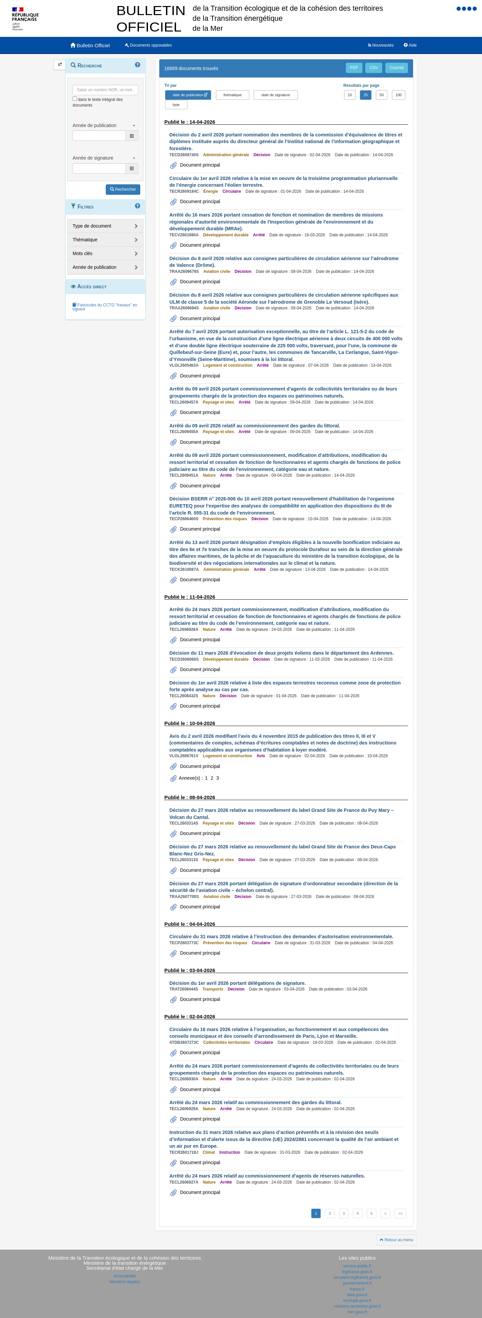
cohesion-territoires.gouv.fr (357, 1306)
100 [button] (399, 95)
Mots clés (82, 253)
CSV (374, 67)
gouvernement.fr (357, 1283)
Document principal (199, 165)
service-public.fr (357, 1266)
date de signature (275, 95)
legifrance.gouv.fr (357, 1271)
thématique (233, 95)
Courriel (397, 67)
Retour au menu (396, 1240)
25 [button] (366, 95)
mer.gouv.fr (357, 1312)
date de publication (188, 95)
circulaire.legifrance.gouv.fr (357, 1277)
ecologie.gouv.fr (357, 1300)
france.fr (357, 1289)
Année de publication (94, 267)
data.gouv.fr (357, 1295)
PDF (354, 67)
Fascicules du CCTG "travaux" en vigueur (104, 307)
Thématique (85, 239)
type (176, 105)
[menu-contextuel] (75, 99)
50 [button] (382, 95)
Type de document (92, 226)
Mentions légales (124, 1281)
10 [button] (350, 95)
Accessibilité (124, 1276)
